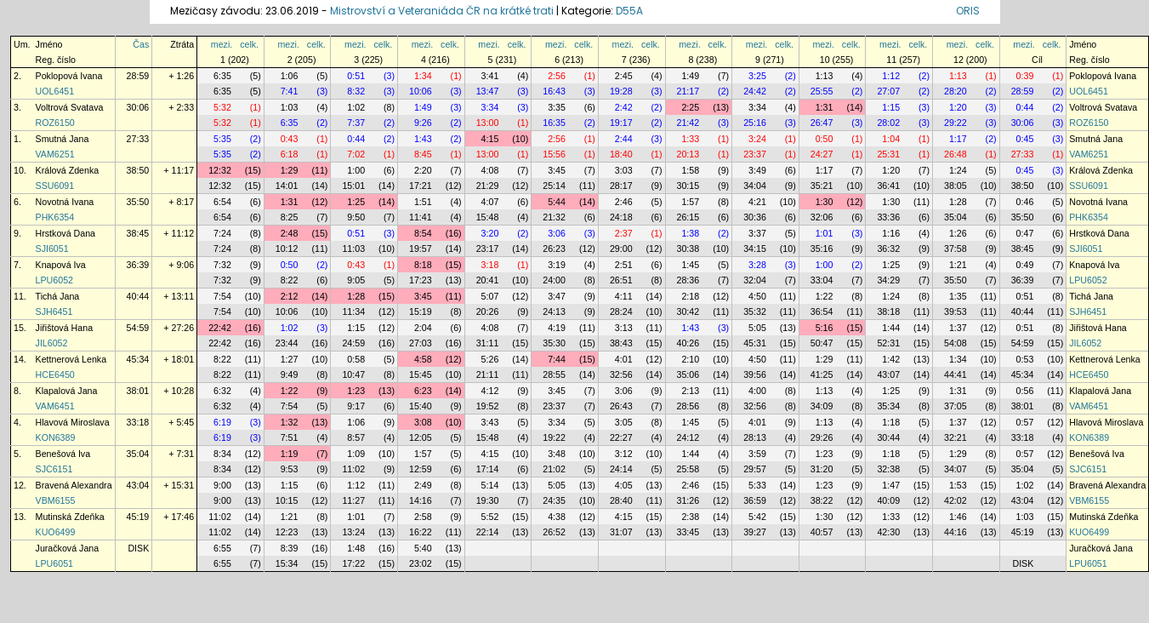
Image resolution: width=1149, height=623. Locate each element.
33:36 (888, 217)
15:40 (420, 406)
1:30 (824, 202)
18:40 (621, 154)
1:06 (290, 76)
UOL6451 (55, 91)
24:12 (688, 437)
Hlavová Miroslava (73, 422)
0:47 (1025, 233)
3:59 (757, 454)
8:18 (423, 265)
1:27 (290, 359)
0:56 (1025, 391)
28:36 (688, 280)
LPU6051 (54, 563)
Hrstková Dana (65, 233)
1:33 (690, 139)
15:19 (420, 311)
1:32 (290, 422)
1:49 (690, 76)
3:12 (624, 454)
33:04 (822, 280)
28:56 (688, 406)
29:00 (621, 248)
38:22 (822, 500)
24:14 (621, 469)
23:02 (420, 563)
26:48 (955, 154)
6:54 (222, 202)
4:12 (490, 391)
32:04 (754, 280)
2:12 (290, 296)
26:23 (554, 248)
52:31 (888, 343)
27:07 (888, 91)
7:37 (356, 122)
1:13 (824, 76)
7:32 (222, 265)
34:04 (754, 185)
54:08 (955, 343)
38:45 (138, 233)
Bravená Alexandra (74, 485)
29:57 (754, 469)
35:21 (822, 185)
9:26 (423, 122)
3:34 (490, 107)
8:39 (290, 548)
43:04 (138, 485)
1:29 (290, 170)
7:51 (290, 437)
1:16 (891, 233)
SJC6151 (54, 469)
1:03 (290, 107)
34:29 (888, 280)
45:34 (138, 359)
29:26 (822, 437)
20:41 (487, 280)
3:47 (557, 296)
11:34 (353, 311)
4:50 (757, 296)
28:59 (138, 76)
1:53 (958, 485)
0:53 (1025, 359)
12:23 (287, 532)
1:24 (958, 170)
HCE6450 (55, 374)
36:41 (888, 185)
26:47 (822, 122)
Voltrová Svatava (70, 107)
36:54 (822, 311)
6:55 (222, 548)
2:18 (690, 296)
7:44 (557, 359)
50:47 (822, 343)
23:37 (754, 154)
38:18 (888, 311)
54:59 (138, 328)
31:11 (487, 343)
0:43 (290, 139)
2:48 (290, 233)
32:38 (888, 469)
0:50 (824, 139)
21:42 (688, 122)
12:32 (219, 170)
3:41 (490, 76)
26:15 (688, 217)
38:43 (621, 343)
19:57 (420, 248)
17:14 (487, 469)
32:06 (822, 217)
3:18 (490, 265)
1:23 (356, 391)
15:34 (287, 563)
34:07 (955, 469)
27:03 (420, 343)
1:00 (356, 170)
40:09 (888, 500)
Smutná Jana (62, 139)
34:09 (822, 406)
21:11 (487, 374)
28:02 (888, 122)
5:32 (222, 107)
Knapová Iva (61, 265)
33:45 (688, 532)
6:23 (423, 391)
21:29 (487, 185)
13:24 (353, 532)
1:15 (891, 107)
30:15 (688, 185)
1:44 (891, 328)
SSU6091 (55, 185)
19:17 (621, 122)
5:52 (490, 517)
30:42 (688, 311)
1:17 (958, 139)
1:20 (958, 107)
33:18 (138, 422)
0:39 (1025, 76)
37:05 (955, 406)
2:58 (423, 517)
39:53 (955, 311)
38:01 (138, 391)
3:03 (624, 170)
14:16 (420, 500)
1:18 (891, 422)
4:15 (490, 139)
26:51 (621, 280)
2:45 (624, 76)
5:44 (557, 202)
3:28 (757, 265)
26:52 (554, 532)
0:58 (356, 359)
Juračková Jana (68, 548)
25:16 (754, 122)
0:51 (356, 76)
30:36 (754, 217)
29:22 (955, 122)
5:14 (490, 485)
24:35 (554, 500)
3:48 (557, 454)
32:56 (621, 374)
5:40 (423, 548)
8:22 (290, 280)
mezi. (221, 44)
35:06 (688, 374)
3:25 (757, 76)
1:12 (891, 76)
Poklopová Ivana (69, 76)
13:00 (487, 122)
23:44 (287, 343)
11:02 (353, 469)
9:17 (356, 406)
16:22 (420, 532)
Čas (141, 44)
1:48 (356, 548)
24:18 (621, 217)
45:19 (138, 517)
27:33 (138, 139)
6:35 (222, 76)
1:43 (423, 139)
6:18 (290, 154)
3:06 (557, 233)
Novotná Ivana (65, 202)
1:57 (690, 202)
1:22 (824, 296)
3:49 (757, 170)
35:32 (754, 311)
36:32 (888, 248)
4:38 (557, 517)
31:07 (621, 532)
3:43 (490, 422)
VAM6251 (55, 154)
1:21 (958, 265)
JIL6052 (52, 343)
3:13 (624, 328)
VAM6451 (55, 406)
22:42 (219, 328)
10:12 (287, 248)
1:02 (356, 107)
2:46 (624, 202)
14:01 (287, 185)
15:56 (554, 154)
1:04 (891, 139)
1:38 (690, 233)
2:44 (624, 139)
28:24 (621, 311)
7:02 (356, 154)
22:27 (621, 437)
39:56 (754, 374)
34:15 (754, 248)
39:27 (754, 532)
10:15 (287, 500)
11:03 (353, 248)
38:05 (955, 185)
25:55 (822, 91)
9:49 (290, 374)
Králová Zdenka (68, 170)
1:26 (958, 233)
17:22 (353, 563)
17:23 (420, 280)
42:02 (955, 500)
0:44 (1025, 107)
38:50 (138, 170)
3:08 (423, 422)
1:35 (958, 296)
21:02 (554, 469)
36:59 (754, 500)
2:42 (624, 107)
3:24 (757, 139)
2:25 (690, 107)
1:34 (423, 76)
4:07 (490, 202)
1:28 (958, 202)
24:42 (754, 91)
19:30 (487, 500)
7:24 (222, 233)
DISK (138, 548)
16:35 (554, 122)
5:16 (824, 328)
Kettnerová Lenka (71, 359)
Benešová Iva (63, 454)
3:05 (624, 422)
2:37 (624, 233)
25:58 (688, 469)
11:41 (420, 217)
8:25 (290, 217)
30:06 (138, 107)
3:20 (490, 233)
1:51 (423, 202)
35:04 (955, 217)
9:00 (222, 485)
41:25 (822, 374)
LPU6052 (54, 280)
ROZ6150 (55, 122)
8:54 (423, 233)
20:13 (688, 154)
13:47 (487, 91)
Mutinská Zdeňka (70, 517)
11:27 (353, 500)
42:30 (888, 532)
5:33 (757, 485)
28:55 (554, 374)
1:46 (958, 517)
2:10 (690, 359)
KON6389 (56, 437)
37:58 (955, 248)
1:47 (891, 485)
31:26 (688, 500)
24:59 (353, 343)
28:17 (621, 185)
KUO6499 (56, 532)
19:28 (621, 91)
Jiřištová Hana (65, 328)
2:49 (423, 485)
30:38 (688, 248)
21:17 (688, 91)
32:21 (955, 437)
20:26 (487, 311)
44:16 (955, 532)
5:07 (490, 296)
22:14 (487, 532)
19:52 (487, 406)
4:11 (624, 296)
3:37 (757, 233)
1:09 (356, 454)
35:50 (138, 202)
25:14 (554, 185)
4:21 (757, 202)
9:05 (356, 280)
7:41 (290, 91)
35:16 (822, 248)
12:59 (420, 469)
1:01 (824, 233)
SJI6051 (52, 248)
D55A (629, 10)
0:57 (1025, 422)
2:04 (423, 328)
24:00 (554, 280)
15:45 (420, 374)
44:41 (955, 374)
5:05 (757, 328)
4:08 (490, 170)
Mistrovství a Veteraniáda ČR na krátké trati (443, 10)
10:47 (353, 374)
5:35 (222, 139)
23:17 (487, 248)
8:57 (356, 437)
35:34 (888, 406)
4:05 (624, 485)
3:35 (557, 107)
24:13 (554, 311)
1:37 (958, 328)
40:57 (822, 532)
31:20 (822, 469)
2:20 (423, 170)
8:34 (222, 454)
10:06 (420, 91)
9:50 (356, 217)
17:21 (420, 185)
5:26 (490, 359)
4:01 (624, 359)
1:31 (824, 107)
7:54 (222, 296)
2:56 (557, 76)
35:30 (554, 343)
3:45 (557, 170)
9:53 (290, 469)
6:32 (222, 391)
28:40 (621, 500)
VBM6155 (56, 500)
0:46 (1025, 202)
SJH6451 (54, 311)
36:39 (138, 265)
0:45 (1025, 139)
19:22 (554, 437)
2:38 (690, 517)
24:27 (822, 154)
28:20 (955, 91)
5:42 (757, 517)
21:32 (554, 217)
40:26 (688, 343)
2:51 (624, 265)
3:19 (557, 265)
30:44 (888, 437)
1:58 (690, 170)
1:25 (356, 202)
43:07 (888, 374)
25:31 (888, 154)
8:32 (356, 91)
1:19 (290, 454)
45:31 (754, 343)
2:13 (690, 391)
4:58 (423, 359)
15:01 (353, 185)
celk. (249, 44)
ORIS (968, 10)
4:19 (557, 328)
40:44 (138, 296)
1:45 (690, 265)
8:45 (423, 154)
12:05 (420, 437)
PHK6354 (55, 217)
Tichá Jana (58, 296)
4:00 (757, 391)
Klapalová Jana (67, 391)
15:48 (487, 217)
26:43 (621, 406)
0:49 (1025, 265)
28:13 (754, 437)
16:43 (554, 91)
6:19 (222, 422)
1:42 (891, 359)
